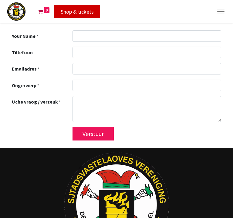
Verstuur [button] (93, 133)
